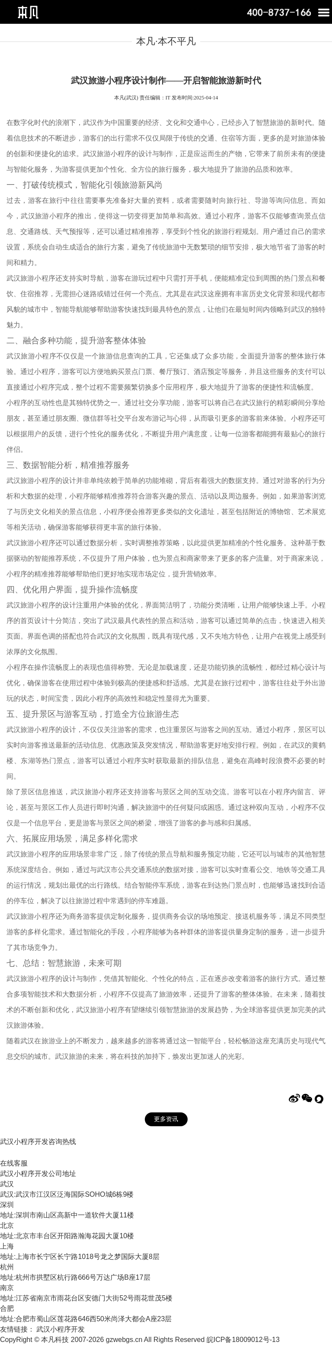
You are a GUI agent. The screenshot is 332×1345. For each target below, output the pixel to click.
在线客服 (14, 1163)
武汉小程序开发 (60, 1329)
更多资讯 (166, 1119)
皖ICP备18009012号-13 (243, 1339)
